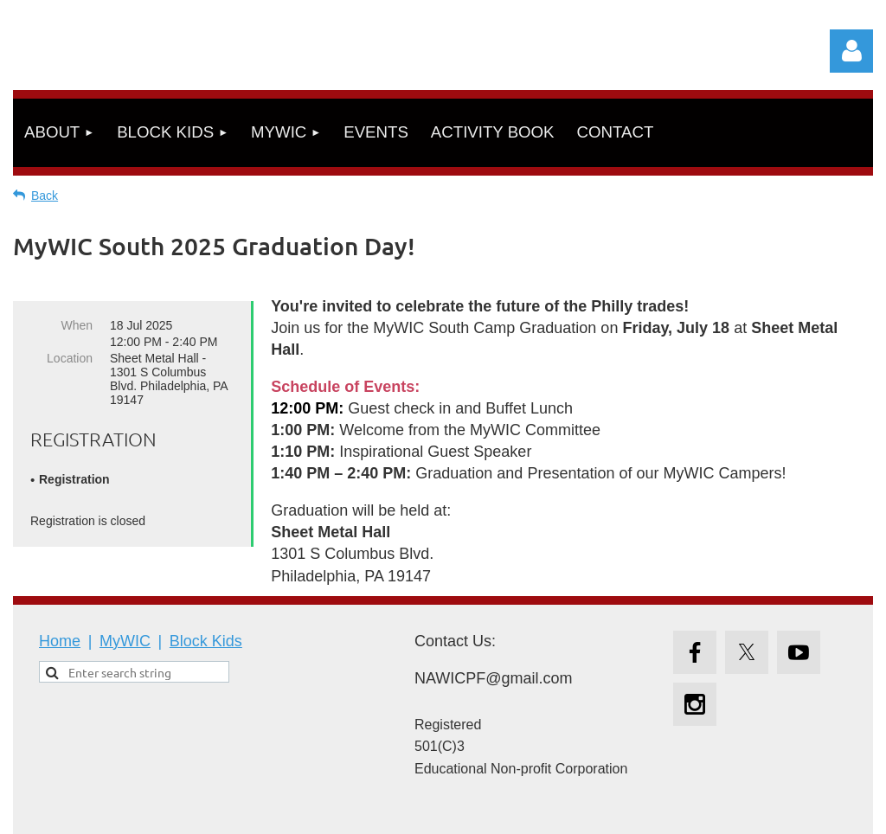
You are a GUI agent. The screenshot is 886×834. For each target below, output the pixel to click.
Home (59, 641)
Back (44, 195)
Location (70, 358)
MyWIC (125, 641)
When (77, 325)
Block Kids (206, 641)
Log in (851, 51)
